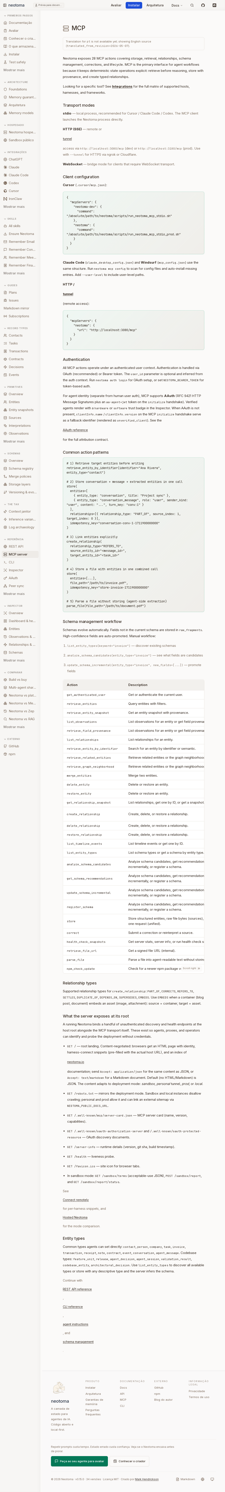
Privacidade (197, 1391)
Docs (177, 5)
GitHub (158, 1387)
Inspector (13, 606)
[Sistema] (212, 1479)
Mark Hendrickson (147, 1479)
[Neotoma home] (20, 5)
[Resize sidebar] (42, 751)
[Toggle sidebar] (5, 5)
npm (157, 1393)
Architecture (16, 82)
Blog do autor (163, 1399)
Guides (10, 285)
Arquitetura (155, 5)
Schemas (12, 453)
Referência (14, 539)
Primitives (13, 387)
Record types (16, 328)
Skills (10, 218)
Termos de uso (199, 1397)
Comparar (13, 672)
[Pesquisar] (192, 5)
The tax (11, 504)
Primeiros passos (18, 15)
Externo (12, 739)
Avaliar (116, 5)
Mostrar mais (14, 70)
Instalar (134, 5)
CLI (122, 1405)
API (122, 1393)
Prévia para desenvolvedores (50, 5)
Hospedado (14, 125)
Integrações (15, 152)
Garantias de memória (94, 1402)
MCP (123, 1399)
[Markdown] (185, 1479)
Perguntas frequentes (93, 1412)
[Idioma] (203, 1479)
